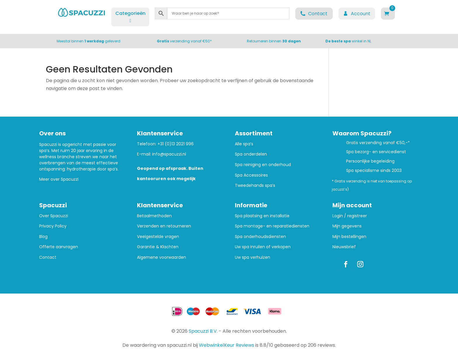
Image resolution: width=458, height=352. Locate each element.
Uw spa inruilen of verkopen (263, 247)
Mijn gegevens (347, 226)
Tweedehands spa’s (255, 185)
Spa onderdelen (251, 154)
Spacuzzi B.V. (203, 331)
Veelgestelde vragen (158, 236)
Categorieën (130, 16)
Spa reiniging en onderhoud (263, 165)
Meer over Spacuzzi (59, 179)
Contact (47, 257)
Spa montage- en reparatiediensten (272, 226)
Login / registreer (349, 216)
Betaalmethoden (154, 216)
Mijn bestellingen (349, 236)
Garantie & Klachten (157, 247)
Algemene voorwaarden (161, 257)
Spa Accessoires (251, 175)
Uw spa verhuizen (252, 257)
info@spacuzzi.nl (169, 154)
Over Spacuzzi (53, 216)
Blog (43, 236)
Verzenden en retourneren (164, 226)
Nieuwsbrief (344, 247)
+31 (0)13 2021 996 (175, 144)
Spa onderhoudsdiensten (260, 236)
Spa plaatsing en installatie (262, 216)
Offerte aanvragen (58, 247)
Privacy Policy (53, 226)
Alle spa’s (244, 144)
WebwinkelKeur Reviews (226, 345)
